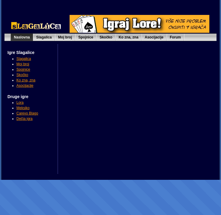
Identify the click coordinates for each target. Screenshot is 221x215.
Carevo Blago (27, 113)
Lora (20, 102)
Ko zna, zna (128, 37)
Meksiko (23, 108)
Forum (175, 37)
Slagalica (44, 37)
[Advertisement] (34, 151)
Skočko (105, 37)
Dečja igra (24, 119)
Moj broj (65, 37)
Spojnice (85, 37)
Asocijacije (154, 37)
